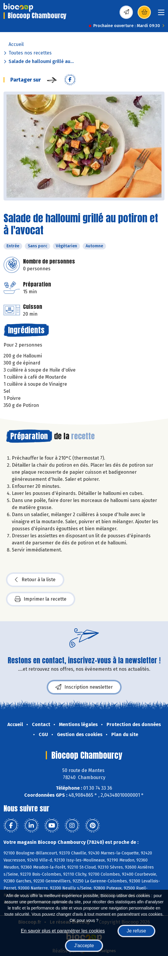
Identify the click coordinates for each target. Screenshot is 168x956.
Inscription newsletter (84, 687)
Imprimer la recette (40, 599)
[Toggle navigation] (161, 14)
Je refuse (136, 930)
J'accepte (84, 945)
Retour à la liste (35, 580)
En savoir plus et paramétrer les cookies (63, 930)
